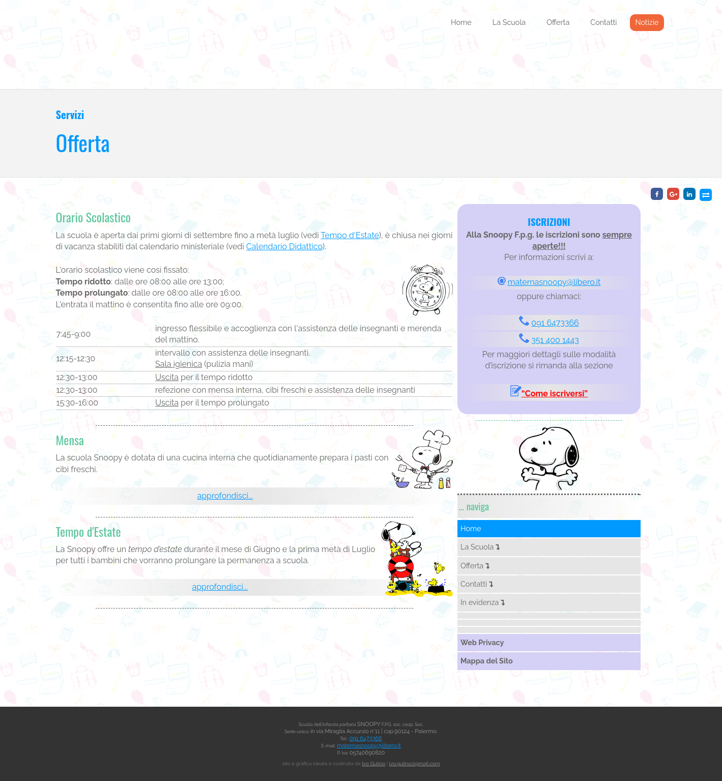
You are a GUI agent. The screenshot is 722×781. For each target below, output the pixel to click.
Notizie (646, 22)
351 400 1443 (555, 340)
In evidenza (482, 602)
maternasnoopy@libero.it (554, 282)
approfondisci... (225, 496)
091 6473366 (555, 323)
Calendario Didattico (284, 246)
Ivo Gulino (373, 763)
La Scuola (509, 22)
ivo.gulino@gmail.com (414, 763)
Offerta (557, 22)
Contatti (603, 22)
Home (461, 22)
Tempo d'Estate (350, 235)
